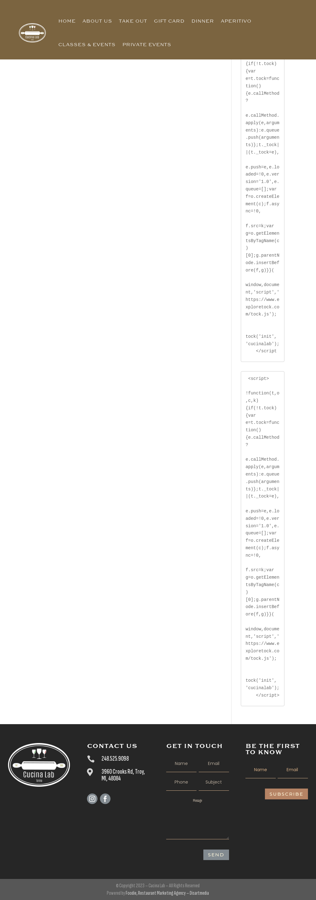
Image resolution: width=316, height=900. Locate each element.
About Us (97, 21)
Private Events (146, 44)
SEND (216, 855)
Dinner (202, 21)
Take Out (133, 21)
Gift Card (169, 21)
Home (67, 21)
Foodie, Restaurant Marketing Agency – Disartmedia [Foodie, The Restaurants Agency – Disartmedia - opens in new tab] (167, 893)
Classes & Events (86, 44)
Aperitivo (236, 21)
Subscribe (286, 794)
